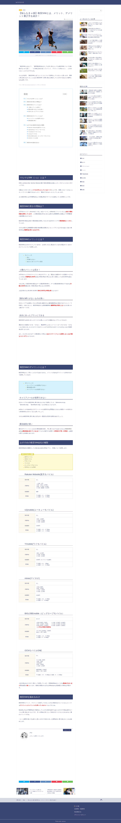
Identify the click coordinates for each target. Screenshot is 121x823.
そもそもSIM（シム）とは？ (35, 98)
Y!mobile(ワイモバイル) (34, 131)
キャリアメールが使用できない (36, 118)
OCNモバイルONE (33, 138)
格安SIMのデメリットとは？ (35, 116)
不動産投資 (85, 174)
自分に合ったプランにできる (35, 111)
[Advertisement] (46, 161)
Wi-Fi (83, 162)
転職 (83, 189)
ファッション (85, 166)
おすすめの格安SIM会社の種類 (35, 125)
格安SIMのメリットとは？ (34, 104)
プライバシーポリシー (80, 814)
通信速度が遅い (32, 120)
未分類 (84, 178)
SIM (83, 158)
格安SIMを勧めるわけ (33, 142)
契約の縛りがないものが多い (35, 109)
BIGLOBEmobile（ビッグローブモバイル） (39, 136)
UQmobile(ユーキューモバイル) (36, 129)
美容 (83, 185)
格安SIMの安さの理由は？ (34, 101)
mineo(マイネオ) (32, 133)
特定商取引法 (77, 811)
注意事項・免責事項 (79, 808)
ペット (84, 170)
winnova (20, 2)
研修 (20, 10)
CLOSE (64, 94)
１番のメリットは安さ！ (34, 107)
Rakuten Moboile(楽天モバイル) (36, 127)
